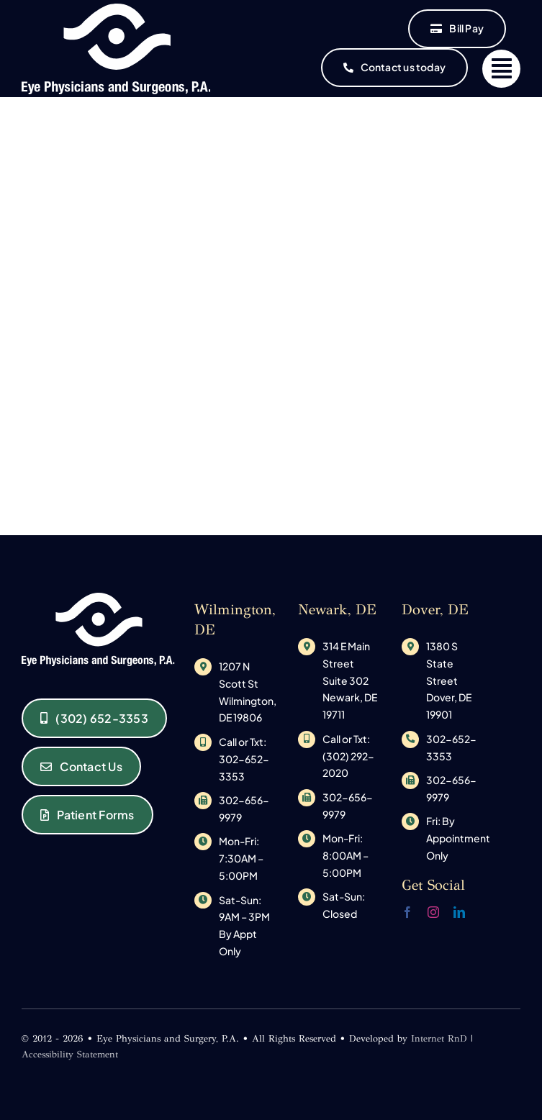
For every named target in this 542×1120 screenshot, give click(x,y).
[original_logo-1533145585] (116, 9)
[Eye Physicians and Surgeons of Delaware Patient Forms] (87, 814)
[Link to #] (501, 69)
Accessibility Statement (70, 1054)
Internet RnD (439, 1038)
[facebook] (407, 912)
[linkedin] (459, 912)
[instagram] (433, 912)
